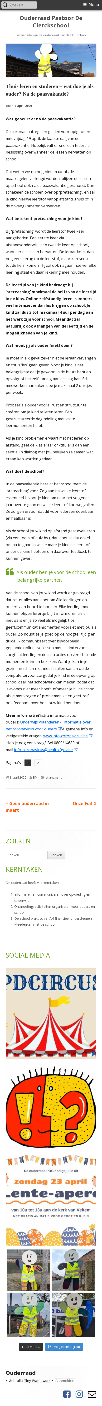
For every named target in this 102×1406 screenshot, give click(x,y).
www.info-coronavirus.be (68, 736)
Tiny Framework (37, 1381)
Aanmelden (64, 1381)
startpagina (54, 777)
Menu (94, 4)
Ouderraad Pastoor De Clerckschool (51, 21)
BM (8, 105)
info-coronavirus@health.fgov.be (46, 749)
